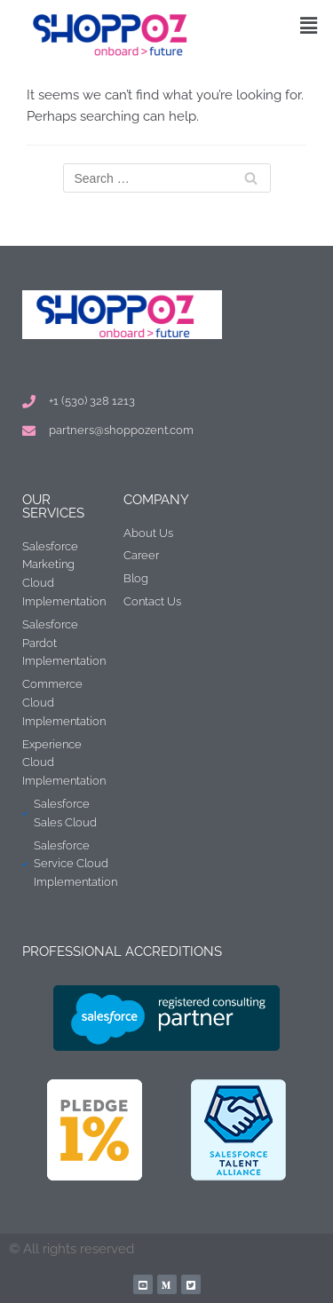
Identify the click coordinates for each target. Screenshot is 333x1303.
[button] (309, 25)
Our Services (53, 506)
